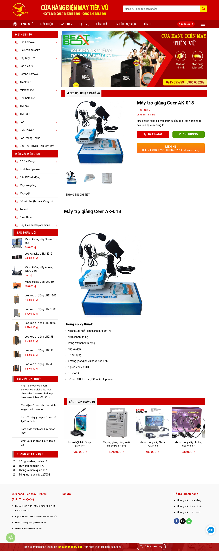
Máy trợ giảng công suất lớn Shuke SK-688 (116, 444)
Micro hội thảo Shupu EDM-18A (80, 444)
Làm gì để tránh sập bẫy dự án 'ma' (38, 431)
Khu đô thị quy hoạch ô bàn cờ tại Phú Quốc (38, 419)
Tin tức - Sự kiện (125, 24)
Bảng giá (101, 24)
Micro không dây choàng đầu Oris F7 (188, 444)
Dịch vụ (84, 24)
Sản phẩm (66, 24)
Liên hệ (147, 24)
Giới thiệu (46, 24)
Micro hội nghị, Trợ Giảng (83, 93)
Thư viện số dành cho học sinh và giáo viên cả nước (38, 407)
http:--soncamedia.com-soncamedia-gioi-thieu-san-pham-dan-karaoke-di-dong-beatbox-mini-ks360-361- (37, 391)
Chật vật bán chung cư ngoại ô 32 (38, 442)
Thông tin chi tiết (78, 194)
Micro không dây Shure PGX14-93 (152, 444)
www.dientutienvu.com (33, 528)
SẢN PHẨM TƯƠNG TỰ (82, 401)
